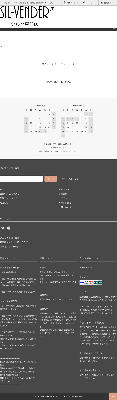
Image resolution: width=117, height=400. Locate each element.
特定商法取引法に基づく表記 (14, 242)
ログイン (89, 2)
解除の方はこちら (70, 178)
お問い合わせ (24, 23)
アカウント (70, 2)
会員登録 (107, 2)
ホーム (2, 46)
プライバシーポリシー (10, 246)
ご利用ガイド (7, 23)
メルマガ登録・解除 (45, 23)
